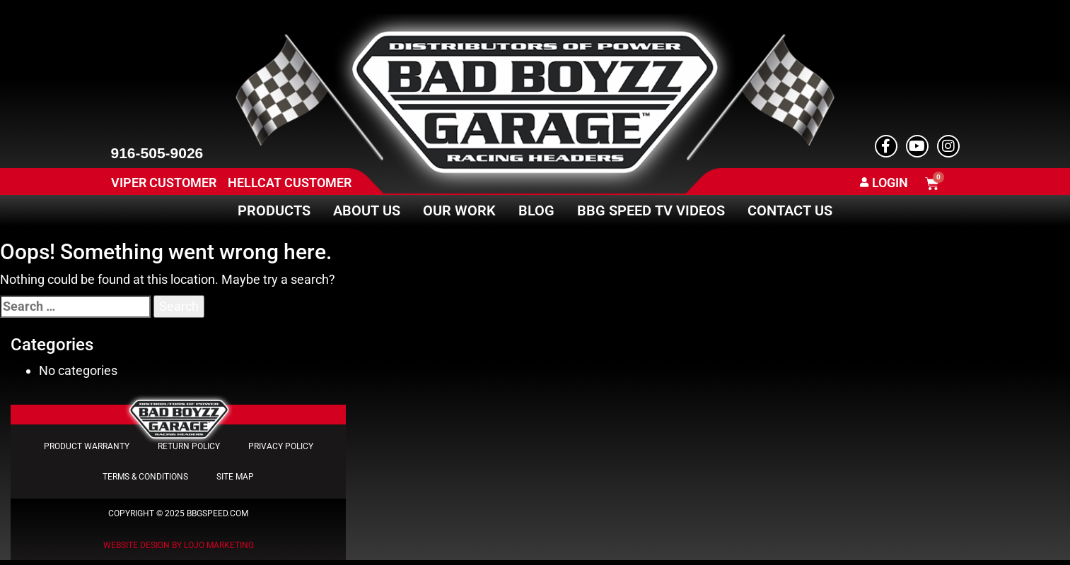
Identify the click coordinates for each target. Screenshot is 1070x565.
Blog (536, 210)
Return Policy (189, 448)
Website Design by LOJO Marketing (178, 550)
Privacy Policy (280, 448)
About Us (366, 210)
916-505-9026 (157, 153)
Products (274, 210)
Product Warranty (86, 448)
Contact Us (790, 210)
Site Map (235, 480)
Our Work (459, 210)
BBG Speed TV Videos (651, 210)
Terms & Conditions (145, 480)
